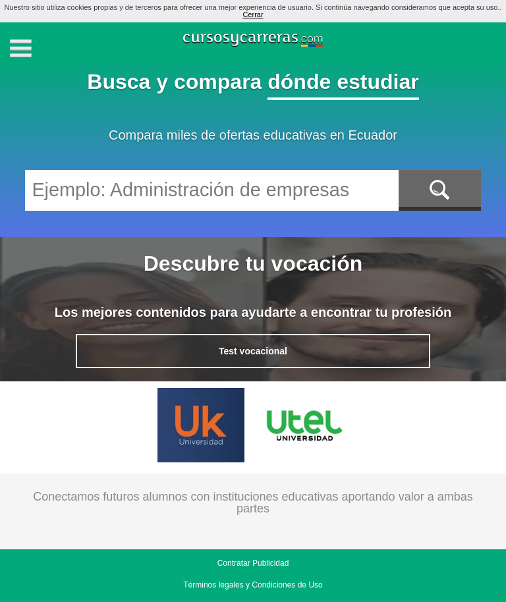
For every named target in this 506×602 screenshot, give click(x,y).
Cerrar (252, 14)
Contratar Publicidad (253, 563)
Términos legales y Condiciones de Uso (252, 584)
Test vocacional (253, 351)
